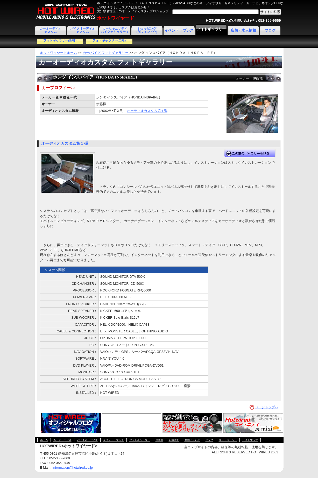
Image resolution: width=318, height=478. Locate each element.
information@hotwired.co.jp (73, 467)
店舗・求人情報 (243, 30)
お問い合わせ (192, 440)
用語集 (159, 440)
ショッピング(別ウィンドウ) (147, 30)
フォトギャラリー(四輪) (59, 40)
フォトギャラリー (211, 29)
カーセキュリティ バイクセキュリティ (115, 30)
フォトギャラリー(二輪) (109, 40)
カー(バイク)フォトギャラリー (106, 53)
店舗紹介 (174, 440)
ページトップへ (266, 407)
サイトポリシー (228, 440)
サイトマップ (250, 440)
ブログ (270, 30)
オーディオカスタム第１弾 (147, 111)
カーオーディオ (62, 440)
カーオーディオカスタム (50, 30)
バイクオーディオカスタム (82, 30)
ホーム (44, 440)
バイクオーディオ (87, 440)
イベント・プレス (179, 30)
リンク (209, 440)
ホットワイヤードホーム (58, 53)
